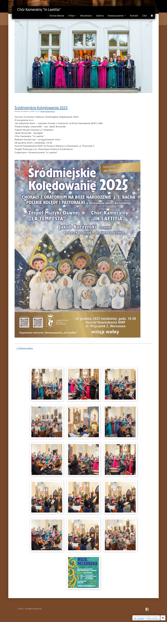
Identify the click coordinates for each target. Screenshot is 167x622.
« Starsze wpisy (24, 348)
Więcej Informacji (152, 619)
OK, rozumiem (139, 619)
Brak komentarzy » (48, 111)
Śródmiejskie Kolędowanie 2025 (41, 107)
